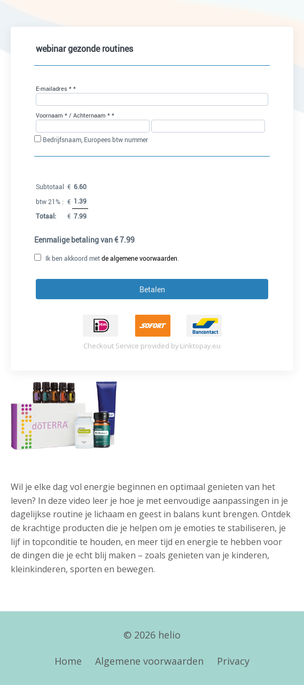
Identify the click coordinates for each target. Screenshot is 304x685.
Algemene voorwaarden (149, 661)
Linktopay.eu (200, 346)
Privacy (233, 661)
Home (68, 661)
